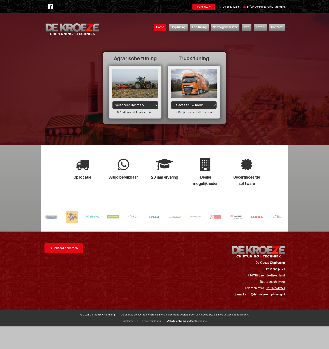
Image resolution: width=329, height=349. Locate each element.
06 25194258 (229, 6)
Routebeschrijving (272, 282)
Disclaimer (128, 321)
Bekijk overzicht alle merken (136, 112)
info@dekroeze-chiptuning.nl (264, 6)
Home (160, 27)
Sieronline (201, 321)
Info (246, 27)
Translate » (204, 6)
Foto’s (260, 27)
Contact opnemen (64, 248)
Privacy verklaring (151, 321)
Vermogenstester (225, 27)
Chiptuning (178, 27)
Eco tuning (199, 27)
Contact (277, 27)
